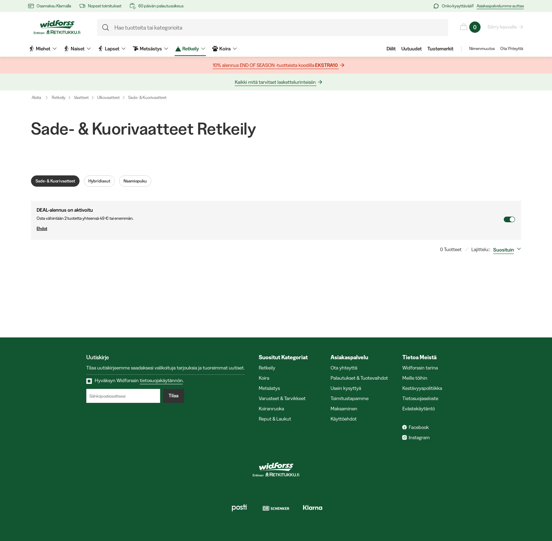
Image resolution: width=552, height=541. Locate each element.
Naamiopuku (135, 181)
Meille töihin (414, 378)
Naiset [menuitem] (77, 48)
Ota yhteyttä (344, 368)
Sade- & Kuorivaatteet (147, 97)
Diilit (391, 48)
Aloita (41, 97)
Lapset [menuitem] (111, 48)
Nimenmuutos (482, 48)
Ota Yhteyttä (512, 48)
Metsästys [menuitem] (150, 48)
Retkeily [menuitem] (190, 48)
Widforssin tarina (420, 368)
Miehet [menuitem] (42, 48)
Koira (264, 378)
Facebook (419, 427)
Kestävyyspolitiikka (422, 388)
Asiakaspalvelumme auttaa (500, 5)
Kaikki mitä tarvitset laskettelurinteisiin (275, 82)
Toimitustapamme (350, 398)
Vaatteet (81, 97)
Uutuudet (411, 48)
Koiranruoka (271, 408)
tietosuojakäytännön (161, 380)
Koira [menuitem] (225, 48)
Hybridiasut (99, 181)
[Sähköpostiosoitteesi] (123, 396)
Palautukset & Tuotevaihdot (359, 378)
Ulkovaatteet (108, 97)
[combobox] (508, 249)
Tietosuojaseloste (420, 398)
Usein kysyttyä (346, 388)
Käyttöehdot (344, 419)
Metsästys (269, 388)
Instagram (419, 437)
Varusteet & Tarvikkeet (282, 398)
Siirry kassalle (503, 27)
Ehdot (270, 228)
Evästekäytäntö (418, 408)
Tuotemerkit (440, 48)
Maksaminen (344, 408)
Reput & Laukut (275, 419)
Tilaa (173, 396)
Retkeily (58, 97)
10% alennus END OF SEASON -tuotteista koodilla (276, 65)
